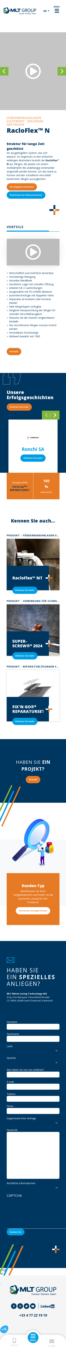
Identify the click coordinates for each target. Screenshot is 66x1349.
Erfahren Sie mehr (33, 458)
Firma (10, 1106)
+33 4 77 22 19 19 (15, 1012)
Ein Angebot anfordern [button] (22, 186)
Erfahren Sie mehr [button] (19, 407)
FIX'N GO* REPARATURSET (20, 488)
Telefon (11, 1094)
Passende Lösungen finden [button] (33, 910)
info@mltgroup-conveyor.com (22, 1006)
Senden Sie (15, 1232)
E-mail (10, 1081)
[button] (4, 1329)
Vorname (12, 1022)
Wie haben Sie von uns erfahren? (25, 1069)
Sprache (11, 1058)
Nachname (13, 1034)
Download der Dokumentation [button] (26, 195)
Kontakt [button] (14, 351)
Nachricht (12, 1130)
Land (9, 1046)
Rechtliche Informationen (21, 1183)
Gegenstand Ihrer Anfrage (21, 1118)
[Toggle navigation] (57, 11)
